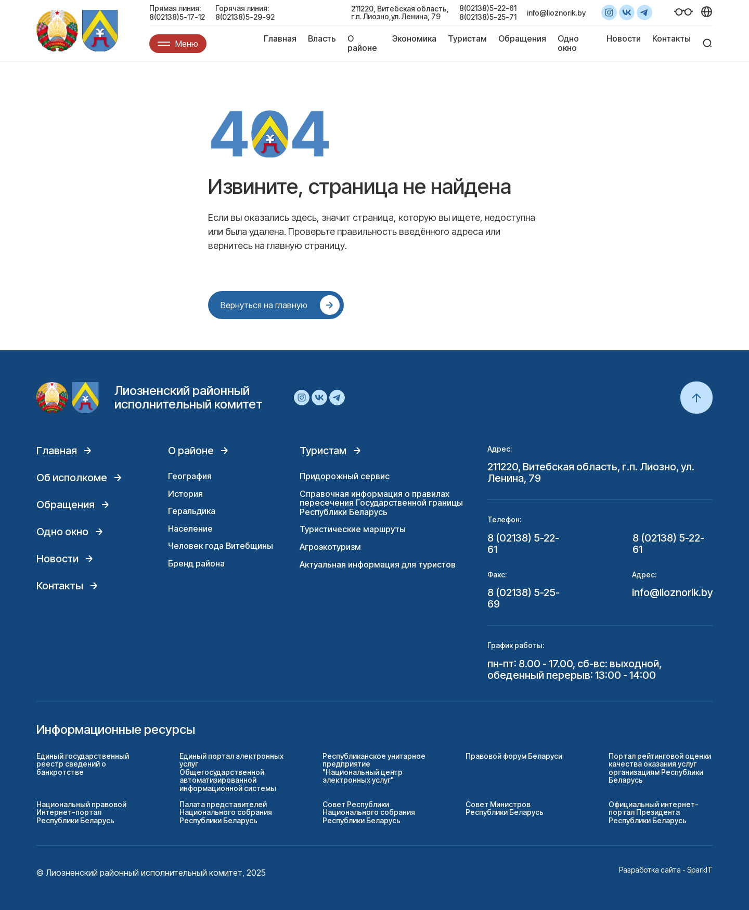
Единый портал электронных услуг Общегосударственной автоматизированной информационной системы (231, 772)
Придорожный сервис (345, 476)
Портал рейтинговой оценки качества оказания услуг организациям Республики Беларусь (660, 767)
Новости (623, 38)
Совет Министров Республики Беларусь (505, 808)
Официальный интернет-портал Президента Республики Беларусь (654, 812)
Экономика (414, 38)
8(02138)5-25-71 (487, 17)
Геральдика (191, 511)
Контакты (671, 38)
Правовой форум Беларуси (514, 755)
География (190, 476)
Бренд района (196, 563)
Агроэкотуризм (330, 547)
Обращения (522, 38)
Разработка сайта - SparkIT (666, 869)
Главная (280, 38)
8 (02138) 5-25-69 (523, 598)
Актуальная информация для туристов (378, 564)
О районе (362, 43)
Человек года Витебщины (220, 545)
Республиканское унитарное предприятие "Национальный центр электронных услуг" (373, 767)
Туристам (467, 38)
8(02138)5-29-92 (245, 17)
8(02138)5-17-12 (177, 17)
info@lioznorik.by (556, 13)
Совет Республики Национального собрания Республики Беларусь (368, 812)
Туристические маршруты (353, 529)
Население (190, 528)
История (185, 494)
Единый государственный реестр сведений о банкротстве (82, 763)
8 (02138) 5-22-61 (523, 543)
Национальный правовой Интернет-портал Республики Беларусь (81, 812)
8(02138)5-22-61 (487, 8)
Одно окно (568, 43)
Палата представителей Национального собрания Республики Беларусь (225, 812)
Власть (322, 38)
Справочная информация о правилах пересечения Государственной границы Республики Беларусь (381, 503)
